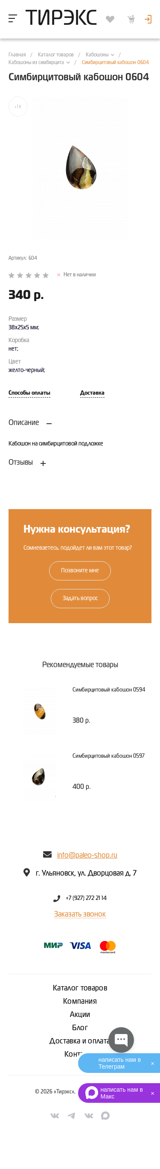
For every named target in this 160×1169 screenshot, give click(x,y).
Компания (80, 1001)
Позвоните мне (80, 570)
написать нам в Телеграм (120, 1063)
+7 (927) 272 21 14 (86, 898)
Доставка (92, 393)
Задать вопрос (80, 598)
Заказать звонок (80, 914)
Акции (80, 1014)
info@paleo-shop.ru (87, 855)
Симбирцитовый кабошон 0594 (109, 690)
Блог (80, 1028)
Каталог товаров (80, 988)
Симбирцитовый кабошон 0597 (109, 756)
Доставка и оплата (79, 1041)
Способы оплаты (29, 393)
